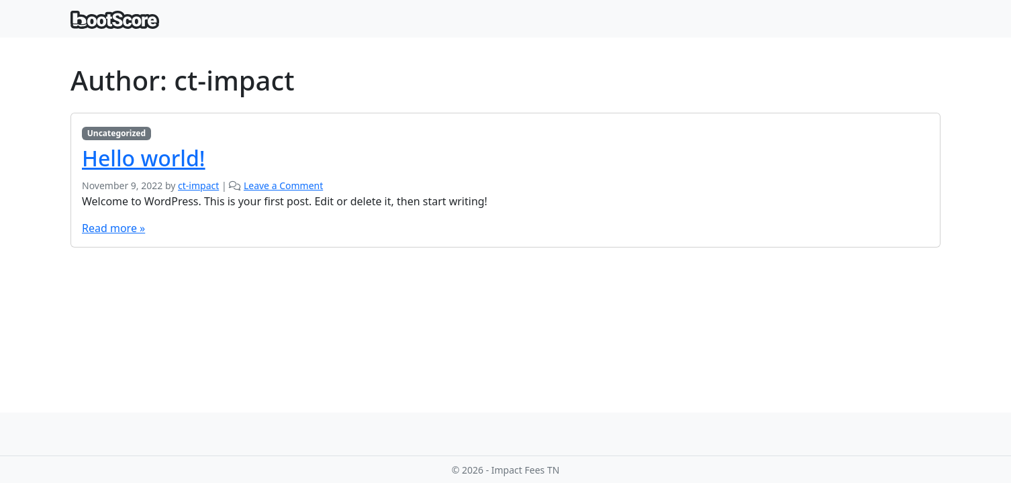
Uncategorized (116, 133)
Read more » (113, 228)
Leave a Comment (283, 185)
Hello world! (143, 158)
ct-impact (198, 185)
